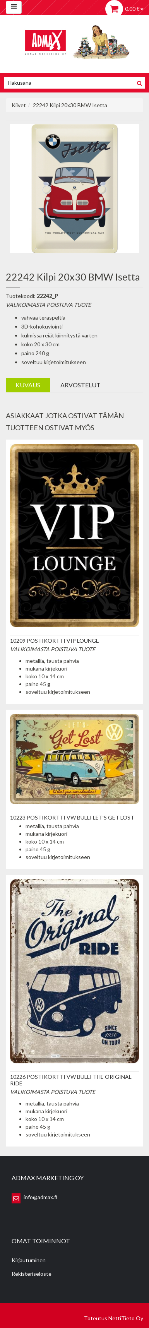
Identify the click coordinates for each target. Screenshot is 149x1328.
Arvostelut (80, 384)
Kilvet (19, 105)
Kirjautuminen (29, 1260)
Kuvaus (27, 384)
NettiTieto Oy (125, 1318)
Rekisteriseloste (31, 1273)
